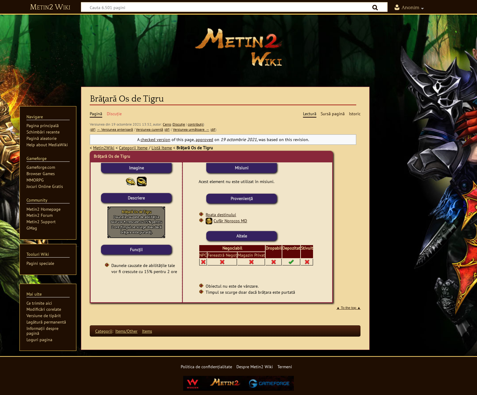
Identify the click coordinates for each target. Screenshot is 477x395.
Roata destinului (221, 214)
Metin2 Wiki (50, 7)
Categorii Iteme (133, 148)
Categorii (103, 331)
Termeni (284, 366)
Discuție (179, 124)
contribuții (195, 124)
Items (147, 331)
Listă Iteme (161, 148)
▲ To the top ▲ (348, 308)
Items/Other (126, 331)
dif (93, 129)
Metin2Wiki (103, 148)
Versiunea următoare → (191, 129)
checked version (155, 139)
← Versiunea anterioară (115, 129)
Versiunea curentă (149, 129)
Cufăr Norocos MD (230, 220)
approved (204, 139)
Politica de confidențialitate (206, 366)
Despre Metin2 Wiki (254, 366)
